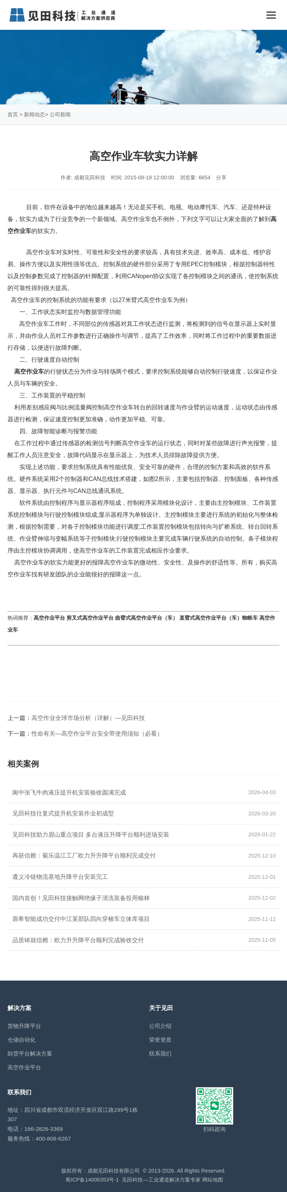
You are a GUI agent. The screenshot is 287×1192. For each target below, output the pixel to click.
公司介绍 (160, 1026)
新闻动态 (34, 114)
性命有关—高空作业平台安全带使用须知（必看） (97, 733)
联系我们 (160, 1053)
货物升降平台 (24, 1026)
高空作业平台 (24, 1067)
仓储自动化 (21, 1040)
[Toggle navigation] (271, 15)
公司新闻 (60, 114)
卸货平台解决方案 (29, 1053)
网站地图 (212, 1180)
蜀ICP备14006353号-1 (92, 1180)
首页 (12, 114)
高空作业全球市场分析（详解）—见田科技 (88, 718)
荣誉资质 (160, 1040)
